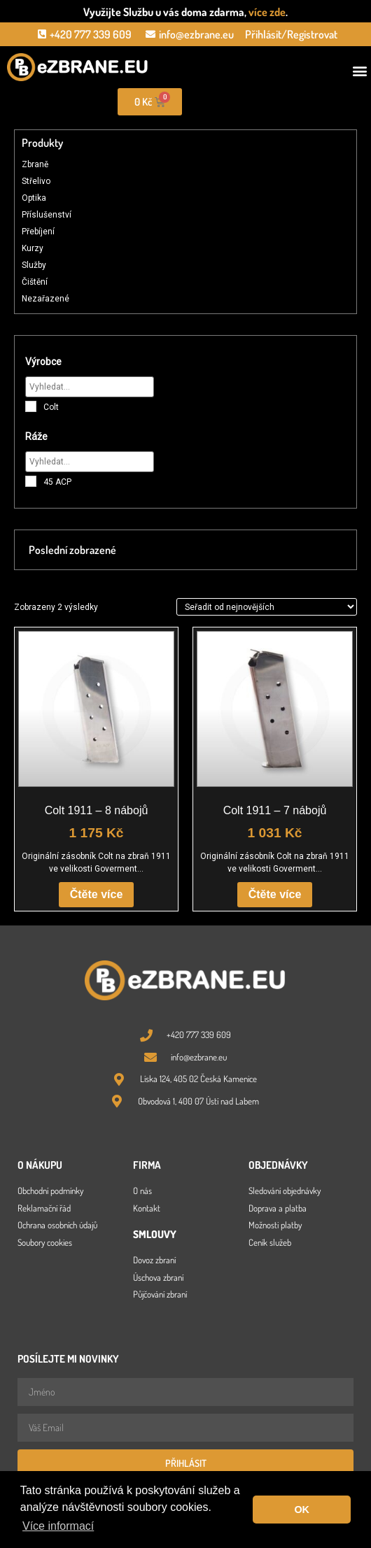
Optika (34, 198)
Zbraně (35, 164)
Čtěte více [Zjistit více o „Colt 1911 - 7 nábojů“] (275, 894)
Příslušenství (46, 215)
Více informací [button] (58, 1526)
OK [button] (301, 1509)
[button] (359, 71)
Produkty (42, 143)
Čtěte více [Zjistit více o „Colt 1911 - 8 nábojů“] (96, 894)
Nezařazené (45, 299)
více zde (267, 12)
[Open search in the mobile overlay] (279, 102)
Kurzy (32, 248)
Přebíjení (38, 231)
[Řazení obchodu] (266, 606)
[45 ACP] (30, 481)
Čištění (35, 282)
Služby (34, 265)
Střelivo (36, 181)
